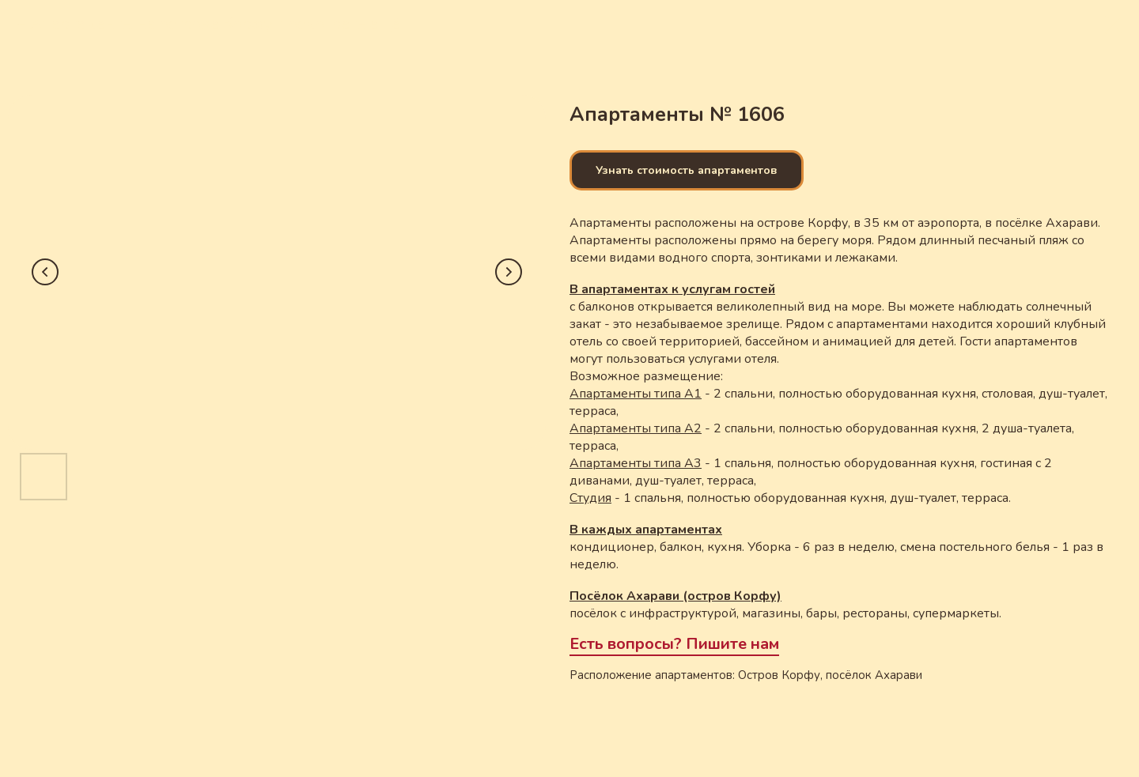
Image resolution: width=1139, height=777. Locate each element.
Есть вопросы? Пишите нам (674, 643)
